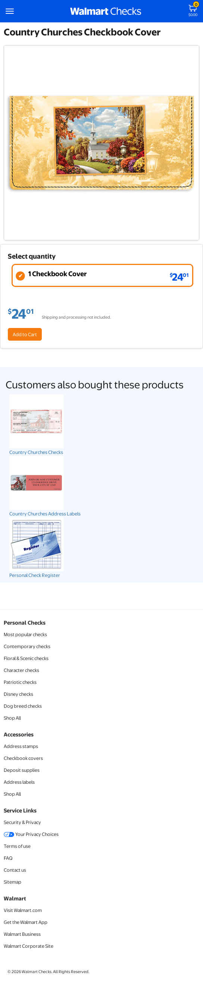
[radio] (102, 275)
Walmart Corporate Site (28, 946)
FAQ (8, 858)
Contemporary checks (27, 646)
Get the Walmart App (25, 922)
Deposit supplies (22, 770)
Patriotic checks (20, 682)
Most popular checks (25, 634)
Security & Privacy (22, 822)
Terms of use (17, 846)
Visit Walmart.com (23, 910)
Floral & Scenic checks (26, 658)
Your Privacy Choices (31, 834)
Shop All (12, 717)
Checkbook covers (23, 758)
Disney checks (18, 694)
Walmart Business (22, 934)
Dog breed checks (23, 706)
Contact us (15, 870)
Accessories (19, 734)
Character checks (21, 670)
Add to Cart (25, 334)
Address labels (19, 782)
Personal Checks (25, 622)
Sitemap (12, 881)
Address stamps (21, 746)
